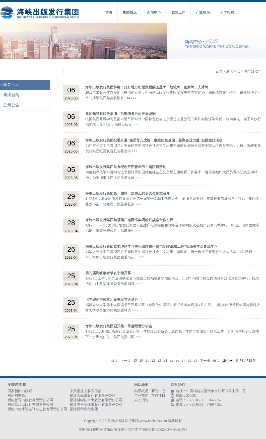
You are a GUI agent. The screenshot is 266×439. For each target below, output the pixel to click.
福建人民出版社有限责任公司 (92, 395)
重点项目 (158, 395)
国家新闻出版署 (20, 391)
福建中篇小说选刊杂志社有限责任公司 (37, 409)
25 (171, 360)
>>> (134, 98)
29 (195, 360)
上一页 (125, 361)
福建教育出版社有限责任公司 (30, 400)
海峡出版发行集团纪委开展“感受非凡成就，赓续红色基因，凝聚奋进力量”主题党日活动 (153, 140)
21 (147, 360)
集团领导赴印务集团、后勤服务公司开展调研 (120, 114)
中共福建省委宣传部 (85, 391)
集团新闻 (11, 95)
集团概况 (130, 12)
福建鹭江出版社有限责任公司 (30, 404)
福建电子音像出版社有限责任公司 (96, 404)
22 (153, 360)
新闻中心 (154, 12)
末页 (216, 361)
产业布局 (203, 12)
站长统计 (180, 429)
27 (183, 360)
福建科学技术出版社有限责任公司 (96, 400)
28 (189, 360)
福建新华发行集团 (84, 409)
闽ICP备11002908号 (157, 429)
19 (135, 360)
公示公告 (11, 105)
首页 (108, 12)
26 (177, 360)
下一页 (205, 361)
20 (141, 360)
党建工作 (178, 12)
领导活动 (11, 84)
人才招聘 (227, 12)
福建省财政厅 (18, 395)
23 (159, 360)
